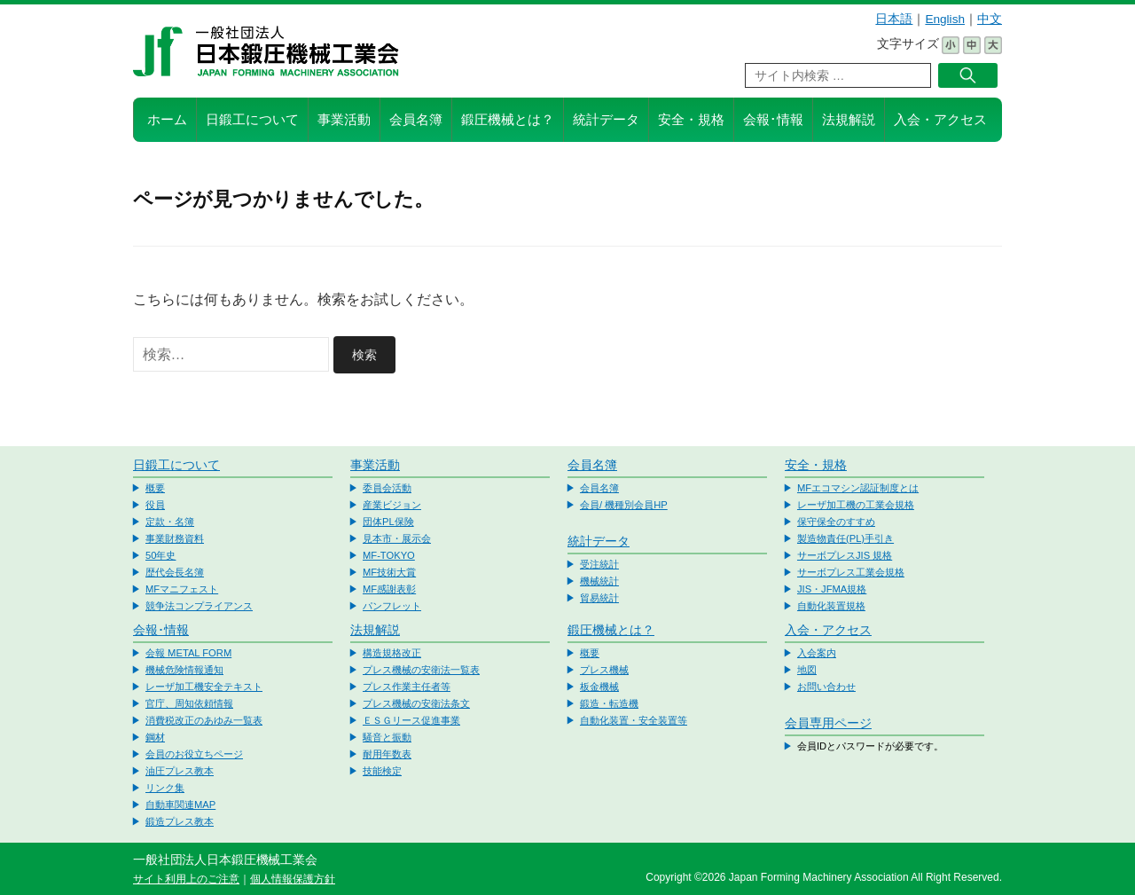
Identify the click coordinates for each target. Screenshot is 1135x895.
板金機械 (599, 686)
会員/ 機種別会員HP (624, 504)
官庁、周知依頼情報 (189, 703)
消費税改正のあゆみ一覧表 (203, 720)
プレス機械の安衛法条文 (416, 703)
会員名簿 (415, 120)
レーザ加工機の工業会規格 (855, 504)
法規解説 (848, 120)
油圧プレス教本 (179, 770)
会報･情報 (773, 120)
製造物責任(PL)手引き (845, 538)
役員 (155, 504)
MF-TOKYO (389, 555)
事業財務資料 (174, 538)
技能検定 (382, 770)
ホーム (167, 120)
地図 (807, 669)
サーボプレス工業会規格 (850, 572)
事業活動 (344, 120)
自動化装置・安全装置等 (633, 720)
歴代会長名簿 (174, 572)
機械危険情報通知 (184, 669)
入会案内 (816, 653)
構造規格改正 (392, 653)
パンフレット (392, 606)
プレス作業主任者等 (406, 686)
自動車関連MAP (180, 804)
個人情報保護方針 (292, 879)
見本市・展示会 (397, 538)
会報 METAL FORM (188, 653)
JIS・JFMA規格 (831, 589)
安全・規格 (691, 120)
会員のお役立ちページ (194, 754)
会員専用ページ (828, 723)
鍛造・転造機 (609, 703)
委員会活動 (387, 488)
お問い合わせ (826, 686)
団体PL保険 (388, 521)
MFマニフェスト (181, 589)
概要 (155, 488)
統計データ (606, 120)
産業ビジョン (392, 504)
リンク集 (164, 787)
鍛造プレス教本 (179, 821)
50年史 (160, 555)
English (945, 19)
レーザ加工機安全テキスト (203, 686)
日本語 (893, 19)
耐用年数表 (387, 754)
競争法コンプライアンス (199, 606)
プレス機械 (604, 669)
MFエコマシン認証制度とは (858, 488)
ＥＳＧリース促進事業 (411, 720)
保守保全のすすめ (836, 521)
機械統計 (599, 581)
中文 (989, 19)
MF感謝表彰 (389, 589)
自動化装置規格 (831, 606)
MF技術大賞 (389, 572)
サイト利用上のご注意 (186, 879)
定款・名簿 (169, 521)
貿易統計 (599, 598)
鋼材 (155, 737)
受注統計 (599, 564)
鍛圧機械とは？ (507, 120)
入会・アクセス (940, 120)
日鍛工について (252, 120)
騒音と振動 (387, 737)
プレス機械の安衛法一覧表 (421, 669)
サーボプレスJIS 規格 (844, 555)
